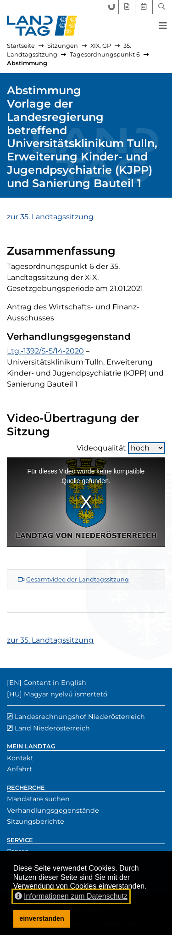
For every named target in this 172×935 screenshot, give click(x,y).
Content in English (54, 682)
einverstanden (41, 918)
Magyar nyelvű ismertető (65, 694)
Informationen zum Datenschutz (71, 896)
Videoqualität (121, 448)
